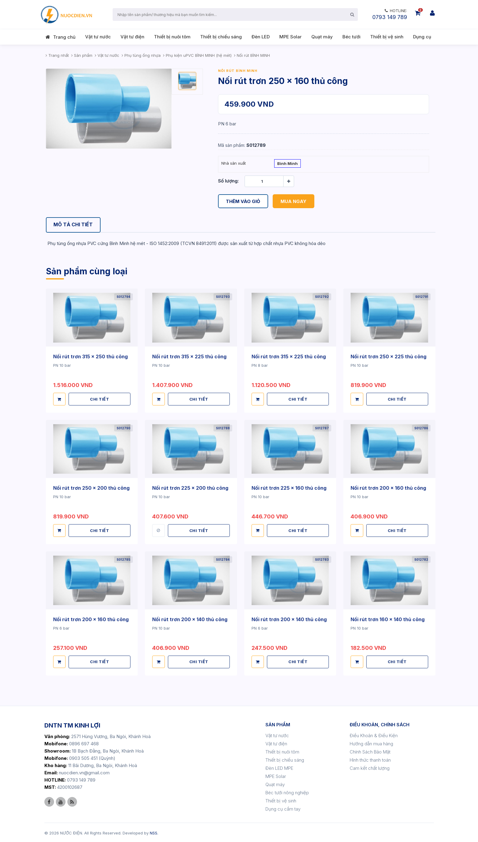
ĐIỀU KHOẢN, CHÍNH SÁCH (379, 724)
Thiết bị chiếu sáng (221, 37)
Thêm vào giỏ (243, 201)
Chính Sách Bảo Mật (370, 751)
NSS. (154, 832)
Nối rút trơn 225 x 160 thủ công (289, 488)
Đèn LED (261, 37)
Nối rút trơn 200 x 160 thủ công (388, 488)
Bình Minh (287, 164)
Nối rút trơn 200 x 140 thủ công (189, 619)
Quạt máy (322, 37)
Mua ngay (293, 201)
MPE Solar (290, 37)
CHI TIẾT (99, 398)
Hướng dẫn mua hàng (371, 743)
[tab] (73, 225)
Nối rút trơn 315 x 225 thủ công (189, 357)
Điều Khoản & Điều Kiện (374, 734)
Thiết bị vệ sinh (386, 37)
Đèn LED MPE (279, 767)
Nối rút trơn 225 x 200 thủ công (190, 488)
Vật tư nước (98, 37)
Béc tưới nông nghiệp (287, 792)
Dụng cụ (422, 37)
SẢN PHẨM (277, 724)
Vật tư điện (132, 37)
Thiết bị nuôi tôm (172, 37)
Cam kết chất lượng (370, 767)
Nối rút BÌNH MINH (237, 71)
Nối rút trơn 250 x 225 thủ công (388, 357)
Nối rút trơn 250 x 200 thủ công (91, 488)
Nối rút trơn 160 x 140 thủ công (388, 619)
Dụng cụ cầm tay (282, 808)
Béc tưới (351, 37)
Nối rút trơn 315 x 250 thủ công (90, 357)
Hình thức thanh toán (370, 759)
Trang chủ (64, 37)
